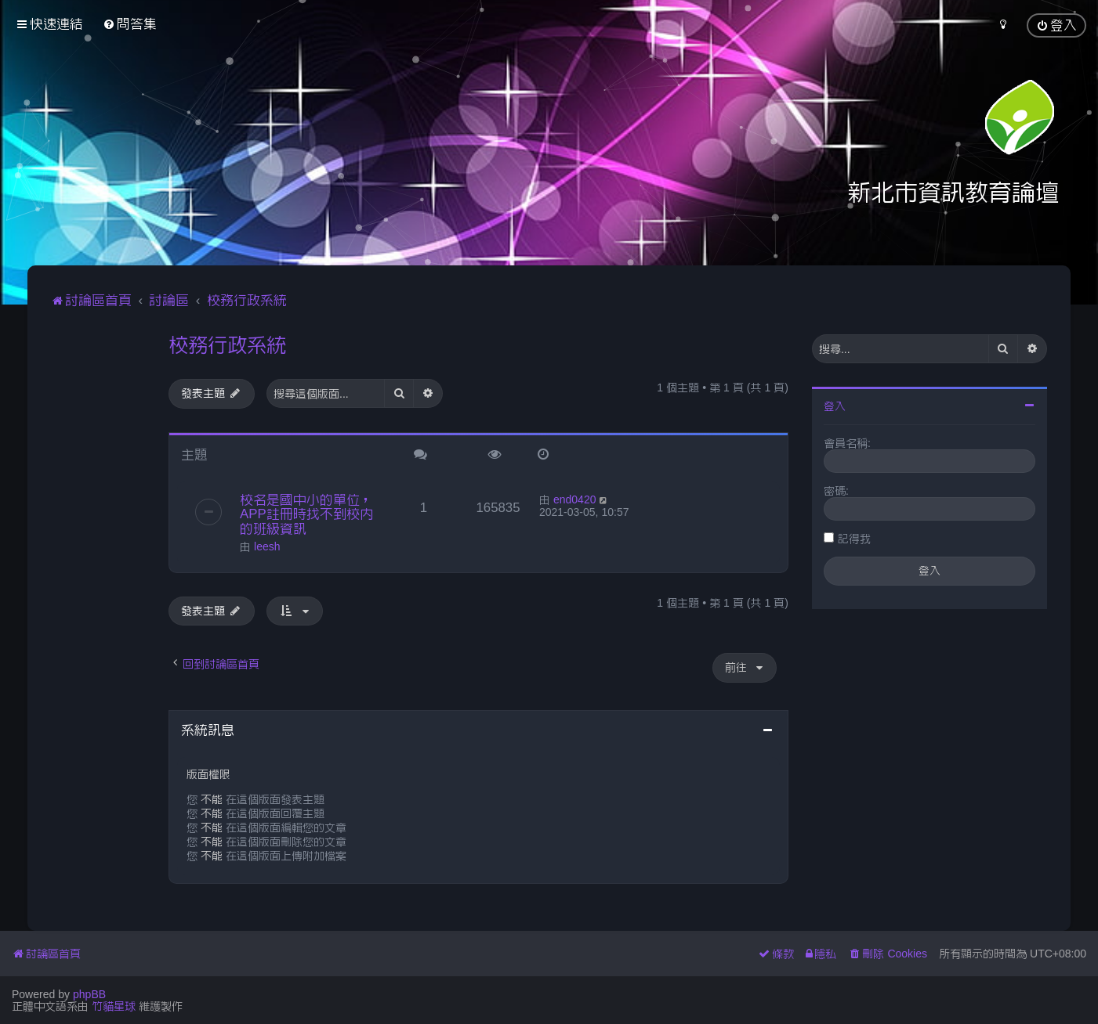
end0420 (574, 499)
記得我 (854, 538)
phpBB (89, 994)
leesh (267, 546)
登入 (835, 406)
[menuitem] (130, 23)
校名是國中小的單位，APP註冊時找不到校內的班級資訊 (306, 514)
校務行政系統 (227, 344)
